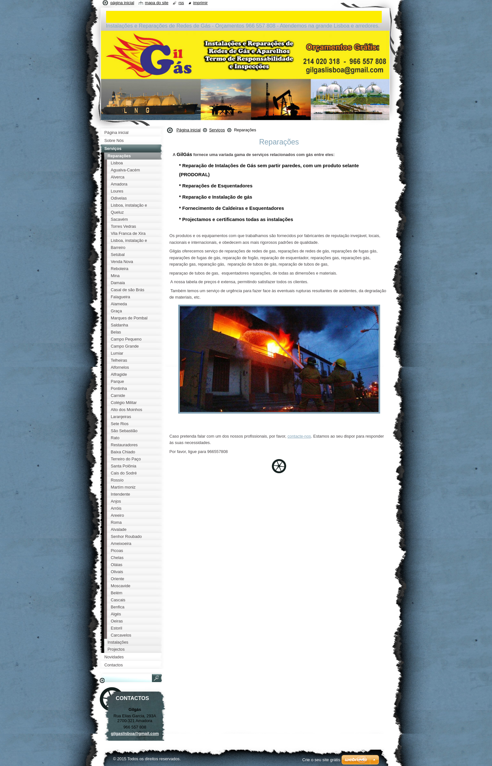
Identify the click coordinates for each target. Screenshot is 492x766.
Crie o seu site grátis (321, 759)
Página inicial (189, 130)
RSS (181, 2)
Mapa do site (156, 2)
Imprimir (200, 2)
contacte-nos (299, 436)
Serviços (217, 130)
